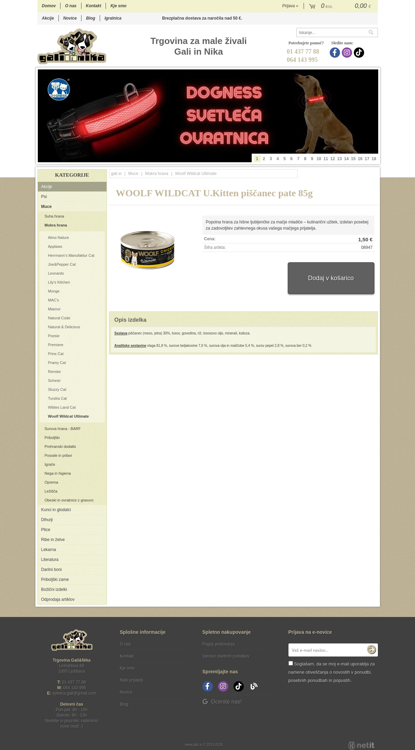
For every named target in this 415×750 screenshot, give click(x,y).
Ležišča (51, 491)
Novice (70, 18)
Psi (44, 196)
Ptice (46, 529)
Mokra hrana (56, 225)
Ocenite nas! (222, 702)
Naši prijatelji (131, 680)
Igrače (50, 464)
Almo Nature (58, 237)
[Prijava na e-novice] (371, 650)
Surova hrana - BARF (63, 429)
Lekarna (48, 549)
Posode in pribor (58, 455)
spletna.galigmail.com (74, 693)
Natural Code (59, 318)
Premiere (56, 345)
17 (367, 158)
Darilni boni (51, 569)
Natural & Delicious (64, 327)
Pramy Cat (57, 363)
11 (326, 158)
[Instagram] (348, 52)
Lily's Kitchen (59, 282)
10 (319, 158)
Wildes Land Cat (62, 407)
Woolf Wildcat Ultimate (68, 416)
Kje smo (118, 5)
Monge (54, 291)
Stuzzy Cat (57, 389)
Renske (54, 372)
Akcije (48, 18)
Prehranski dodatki (60, 446)
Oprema (51, 482)
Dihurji (47, 519)
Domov (49, 5)
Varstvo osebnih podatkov (226, 656)
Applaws (55, 246)
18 (374, 158)
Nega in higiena (58, 473)
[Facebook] (336, 52)
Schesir (54, 380)
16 (360, 158)
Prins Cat (56, 354)
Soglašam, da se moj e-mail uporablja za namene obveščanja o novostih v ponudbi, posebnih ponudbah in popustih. (331, 672)
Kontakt (93, 5)
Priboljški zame (55, 579)
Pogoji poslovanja (219, 644)
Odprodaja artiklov (58, 599)
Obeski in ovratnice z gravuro (69, 500)
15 (353, 158)
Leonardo (56, 273)
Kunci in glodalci (56, 509)
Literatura (50, 559)
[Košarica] (341, 6)
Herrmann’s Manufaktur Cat (71, 255)
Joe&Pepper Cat (62, 264)
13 (339, 158)
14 (346, 158)
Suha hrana (54, 216)
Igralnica (113, 18)
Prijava (290, 5)
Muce (46, 206)
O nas (70, 5)
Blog (90, 18)
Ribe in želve (53, 539)
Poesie (54, 336)
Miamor (54, 309)
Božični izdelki (54, 589)
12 (332, 158)
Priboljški (52, 437)
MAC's (53, 300)
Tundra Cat (57, 398)
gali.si (116, 173)
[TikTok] (360, 52)
